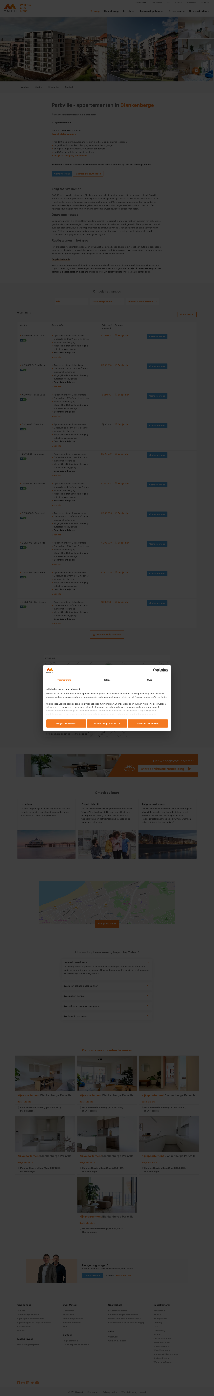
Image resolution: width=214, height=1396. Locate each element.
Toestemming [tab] (64, 680)
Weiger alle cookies (66, 723)
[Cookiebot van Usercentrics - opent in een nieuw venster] (155, 670)
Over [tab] (149, 680)
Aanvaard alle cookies (148, 723)
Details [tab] (107, 680)
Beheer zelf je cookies (107, 723)
